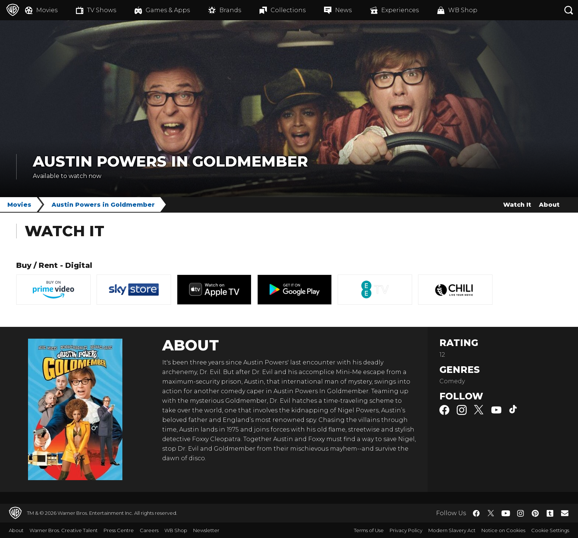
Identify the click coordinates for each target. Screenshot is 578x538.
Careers (149, 530)
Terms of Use (369, 530)
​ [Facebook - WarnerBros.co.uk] (476, 513)
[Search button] (569, 10)
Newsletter (206, 530)
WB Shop (175, 530)
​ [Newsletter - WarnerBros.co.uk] (564, 513)
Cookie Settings (550, 530)
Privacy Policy (406, 530)
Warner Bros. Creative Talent (63, 530)
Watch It (517, 204)
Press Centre (119, 530)
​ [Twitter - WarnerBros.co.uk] (491, 513)
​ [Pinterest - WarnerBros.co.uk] (535, 513)
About (549, 204)
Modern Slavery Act (452, 530)
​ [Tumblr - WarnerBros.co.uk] (550, 513)
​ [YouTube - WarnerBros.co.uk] (505, 513)
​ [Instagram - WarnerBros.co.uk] (520, 513)
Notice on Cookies (503, 530)
